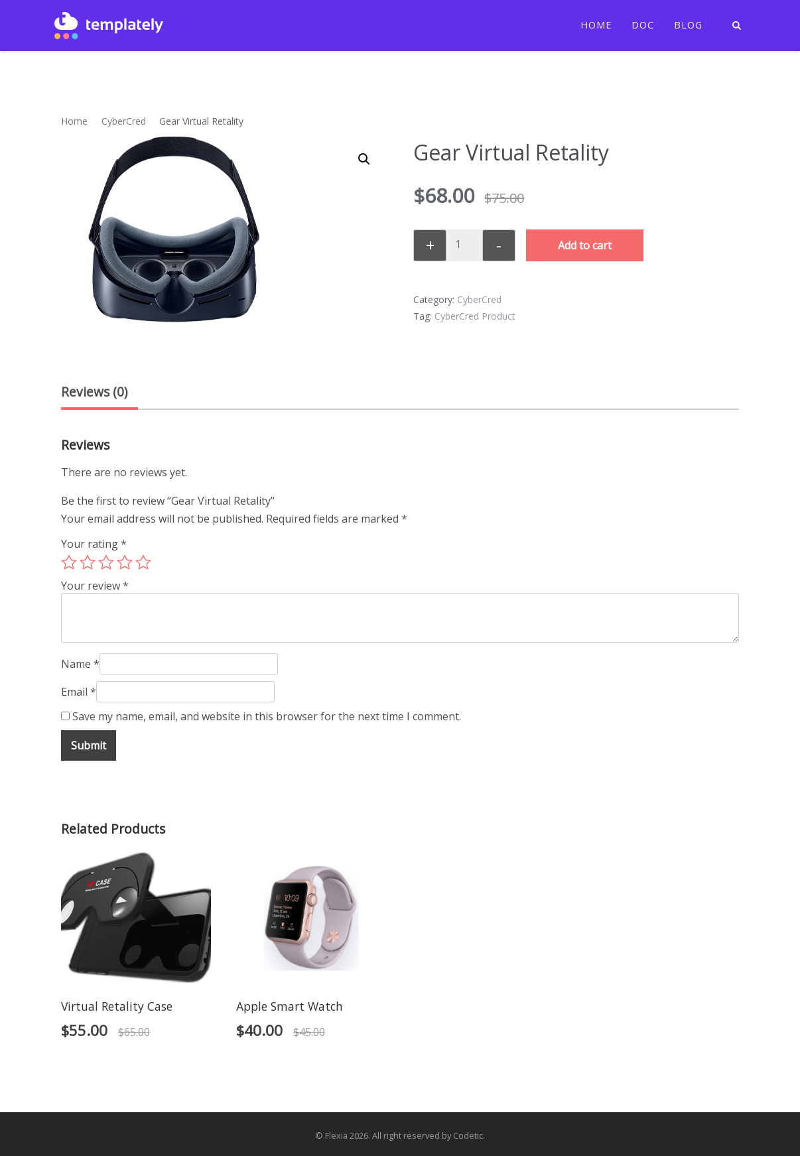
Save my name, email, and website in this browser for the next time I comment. (266, 716)
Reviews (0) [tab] (94, 392)
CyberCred (123, 121)
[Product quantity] (463, 244)
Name (80, 664)
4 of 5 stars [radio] (125, 562)
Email (78, 691)
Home (596, 25)
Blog (688, 25)
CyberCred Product (474, 316)
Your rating (94, 544)
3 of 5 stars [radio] (106, 562)
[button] (364, 159)
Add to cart (585, 245)
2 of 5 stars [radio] (88, 562)
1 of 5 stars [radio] (69, 562)
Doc (643, 25)
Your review (95, 585)
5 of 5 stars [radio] (143, 562)
